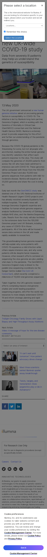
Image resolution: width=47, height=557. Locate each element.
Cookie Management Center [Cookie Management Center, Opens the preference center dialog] (23, 555)
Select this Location (14, 38)
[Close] (42, 5)
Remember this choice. (15, 31)
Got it (23, 549)
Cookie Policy (34, 537)
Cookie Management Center (18, 534)
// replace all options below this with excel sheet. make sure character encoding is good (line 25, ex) (23, 25)
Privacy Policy (15, 540)
